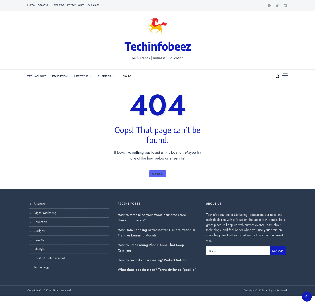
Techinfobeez (157, 46)
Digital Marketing (45, 213)
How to (126, 76)
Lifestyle (81, 76)
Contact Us (57, 5)
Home (31, 5)
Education (60, 76)
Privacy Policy (75, 5)
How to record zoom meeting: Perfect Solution (153, 260)
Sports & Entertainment (49, 258)
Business (104, 76)
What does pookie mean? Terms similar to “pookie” (157, 269)
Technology (36, 76)
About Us (43, 5)
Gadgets (40, 231)
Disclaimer (93, 5)
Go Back (157, 174)
